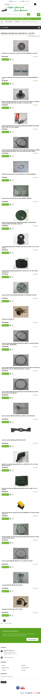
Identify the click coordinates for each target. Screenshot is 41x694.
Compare (13, 59)
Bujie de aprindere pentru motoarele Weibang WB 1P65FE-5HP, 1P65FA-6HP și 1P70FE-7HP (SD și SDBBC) (21, 126)
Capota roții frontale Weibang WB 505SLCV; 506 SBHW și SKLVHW (19, 295)
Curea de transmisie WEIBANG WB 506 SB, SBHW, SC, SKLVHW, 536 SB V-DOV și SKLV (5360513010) (20, 344)
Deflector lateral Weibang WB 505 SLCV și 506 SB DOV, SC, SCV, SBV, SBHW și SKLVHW (20, 465)
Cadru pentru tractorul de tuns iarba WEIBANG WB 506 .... (17, 198)
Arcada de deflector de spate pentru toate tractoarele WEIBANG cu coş (20, 78)
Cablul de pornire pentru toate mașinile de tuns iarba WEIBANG (19, 174)
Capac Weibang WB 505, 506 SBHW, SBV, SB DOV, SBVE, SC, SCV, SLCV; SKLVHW (20, 247)
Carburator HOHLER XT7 (8, 319)
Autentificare (7, 4)
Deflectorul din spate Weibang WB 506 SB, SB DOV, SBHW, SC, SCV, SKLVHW (19, 489)
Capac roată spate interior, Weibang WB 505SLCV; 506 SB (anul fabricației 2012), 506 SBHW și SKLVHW (19, 223)
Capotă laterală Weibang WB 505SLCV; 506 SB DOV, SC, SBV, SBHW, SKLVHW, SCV (20, 271)
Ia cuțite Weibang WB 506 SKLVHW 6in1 (12, 585)
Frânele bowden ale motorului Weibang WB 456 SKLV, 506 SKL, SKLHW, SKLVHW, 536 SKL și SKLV (20, 537)
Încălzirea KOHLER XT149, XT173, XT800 (12, 609)
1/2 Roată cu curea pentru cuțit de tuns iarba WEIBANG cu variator (19, 53)
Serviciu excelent (32, 639)
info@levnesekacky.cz (9, 657)
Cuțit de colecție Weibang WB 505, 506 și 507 (14, 440)
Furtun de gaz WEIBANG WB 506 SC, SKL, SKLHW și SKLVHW (17, 561)
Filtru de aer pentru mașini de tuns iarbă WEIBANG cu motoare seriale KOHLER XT (20, 513)
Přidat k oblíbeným (10, 59)
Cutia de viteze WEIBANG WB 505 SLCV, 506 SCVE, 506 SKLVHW (18, 416)
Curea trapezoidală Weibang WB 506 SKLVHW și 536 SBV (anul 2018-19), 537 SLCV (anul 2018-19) (20, 392)
